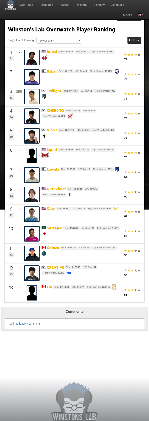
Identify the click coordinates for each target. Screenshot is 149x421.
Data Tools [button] (27, 4)
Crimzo (53, 248)
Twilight (54, 91)
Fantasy (99, 4)
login (127, 14)
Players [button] (83, 4)
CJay (51, 209)
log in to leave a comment (24, 323)
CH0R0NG (55, 111)
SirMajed (54, 228)
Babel (52, 71)
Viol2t (52, 130)
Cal (49, 287)
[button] (139, 14)
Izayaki (53, 169)
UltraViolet (56, 189)
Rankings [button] (48, 4)
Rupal (52, 52)
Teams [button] (66, 4)
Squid (52, 150)
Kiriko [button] (134, 40)
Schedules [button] (118, 4)
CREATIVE (55, 268)
